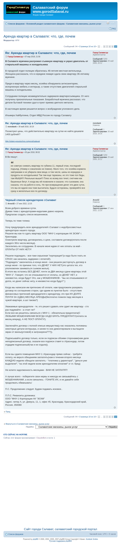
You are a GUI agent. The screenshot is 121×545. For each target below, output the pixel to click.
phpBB (35, 539)
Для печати (108, 23)
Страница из (87, 46)
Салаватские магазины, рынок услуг (83, 24)
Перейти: (30, 427)
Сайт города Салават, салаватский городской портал (60, 529)
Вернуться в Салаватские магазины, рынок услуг (27, 424)
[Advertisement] (40, 482)
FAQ (114, 29)
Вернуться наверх (115, 118)
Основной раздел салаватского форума (45, 24)
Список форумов (16, 24)
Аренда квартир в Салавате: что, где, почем (39, 36)
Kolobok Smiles (92, 539)
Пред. (8, 412)
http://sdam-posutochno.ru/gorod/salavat (22, 141)
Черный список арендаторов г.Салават (30, 199)
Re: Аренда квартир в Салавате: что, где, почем (40, 53)
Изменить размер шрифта (113, 23)
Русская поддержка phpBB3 (60, 541)
